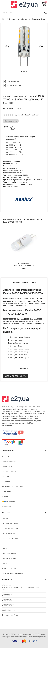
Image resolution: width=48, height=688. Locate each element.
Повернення (7, 491)
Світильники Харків (15, 346)
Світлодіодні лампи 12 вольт (19, 337)
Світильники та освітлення (17, 19)
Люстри (5, 518)
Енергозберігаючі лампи (18, 343)
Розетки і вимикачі (9, 568)
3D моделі (6, 481)
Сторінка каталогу (11, 81)
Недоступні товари (16, 340)
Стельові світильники (10, 523)
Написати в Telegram (11, 615)
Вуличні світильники (9, 558)
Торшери (5, 548)
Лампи (4, 563)
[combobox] (24, 12)
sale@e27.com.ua (8, 610)
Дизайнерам (7, 466)
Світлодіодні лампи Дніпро (18, 352)
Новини (5, 496)
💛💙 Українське (8, 501)
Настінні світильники (10, 538)
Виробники (6, 476)
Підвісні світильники (10, 528)
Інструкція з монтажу (12, 85)
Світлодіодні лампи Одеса (18, 358)
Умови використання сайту (12, 486)
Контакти (5, 456)
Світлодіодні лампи (39, 19)
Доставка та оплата (10, 461)
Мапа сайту (6, 506)
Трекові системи (8, 533)
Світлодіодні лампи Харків (18, 349)
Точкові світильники (10, 553)
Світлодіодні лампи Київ (17, 355)
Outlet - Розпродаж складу (12, 573)
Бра (3, 543)
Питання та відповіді (10, 471)
